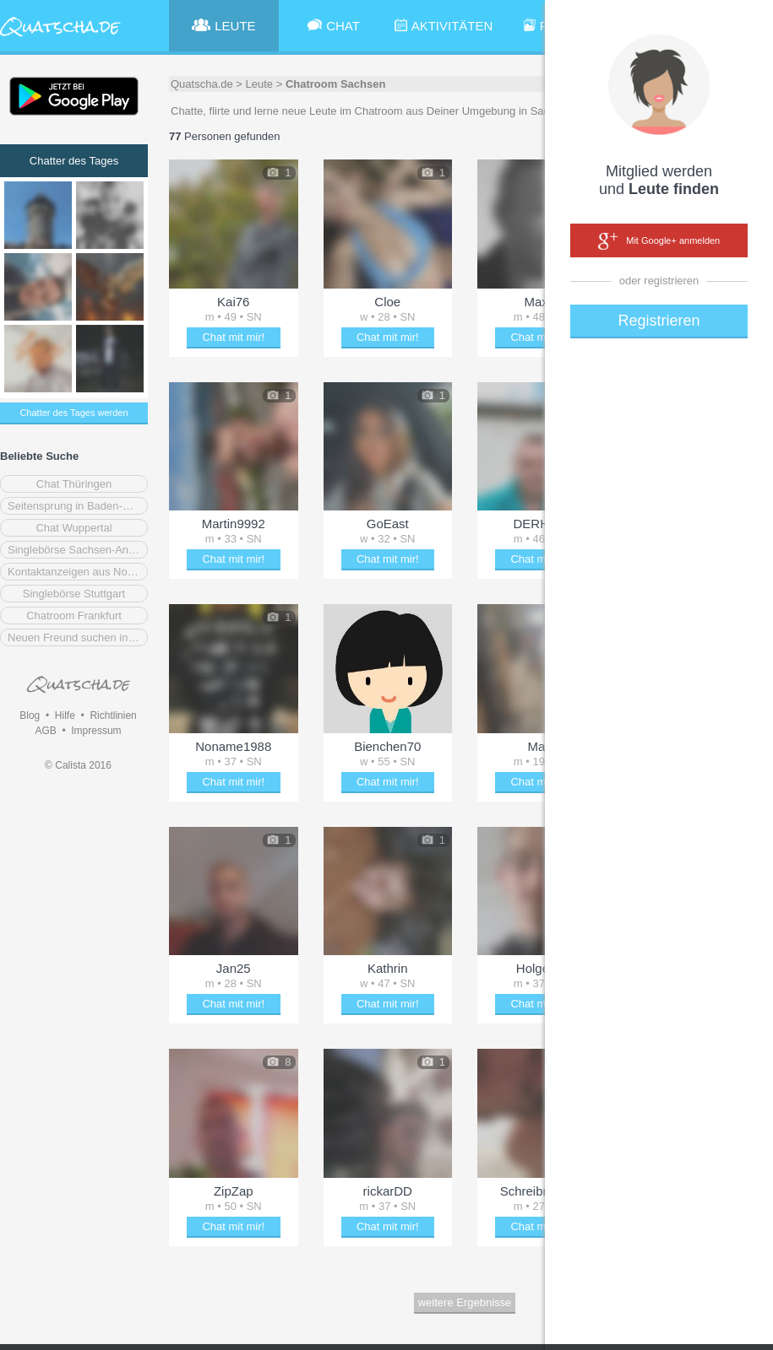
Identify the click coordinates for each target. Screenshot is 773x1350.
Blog (29, 715)
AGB (45, 731)
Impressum (96, 731)
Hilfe (65, 715)
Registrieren (659, 320)
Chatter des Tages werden (73, 413)
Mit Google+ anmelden (659, 241)
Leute (260, 84)
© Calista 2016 (78, 765)
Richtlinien (113, 715)
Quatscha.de (202, 84)
